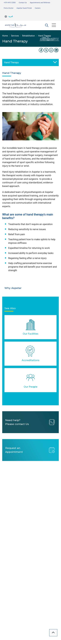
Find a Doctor (8, 8)
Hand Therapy (11, 62)
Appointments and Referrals (40, 3)
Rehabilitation (28, 36)
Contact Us (23, 3)
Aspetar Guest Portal (24, 8)
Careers (37, 8)
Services (15, 36)
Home (5, 36)
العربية (10, 16)
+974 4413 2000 (10, 3)
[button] (46, 25)
